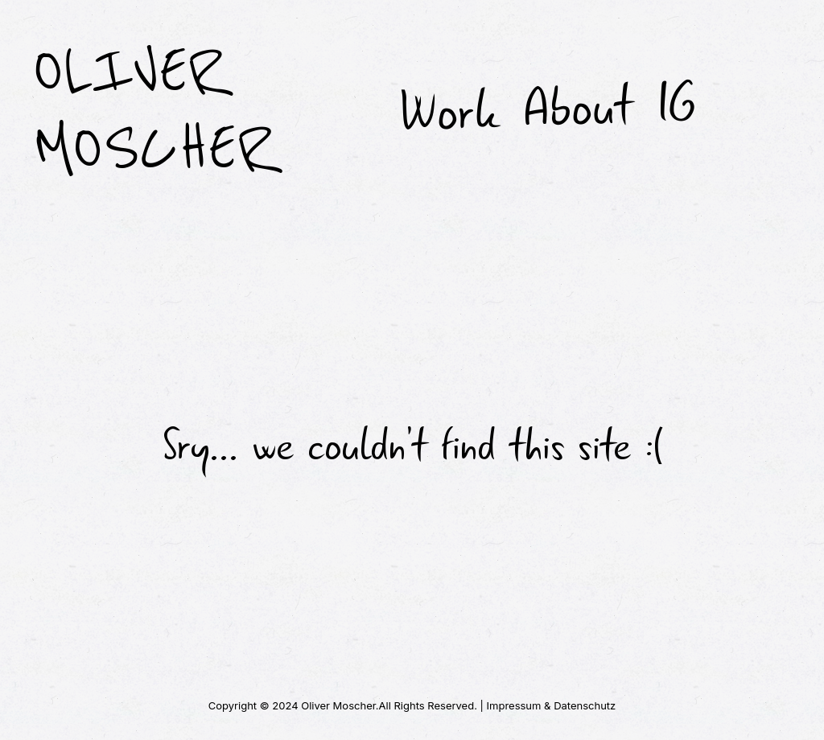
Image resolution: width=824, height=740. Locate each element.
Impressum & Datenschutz (551, 705)
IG (676, 105)
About (576, 107)
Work (448, 112)
